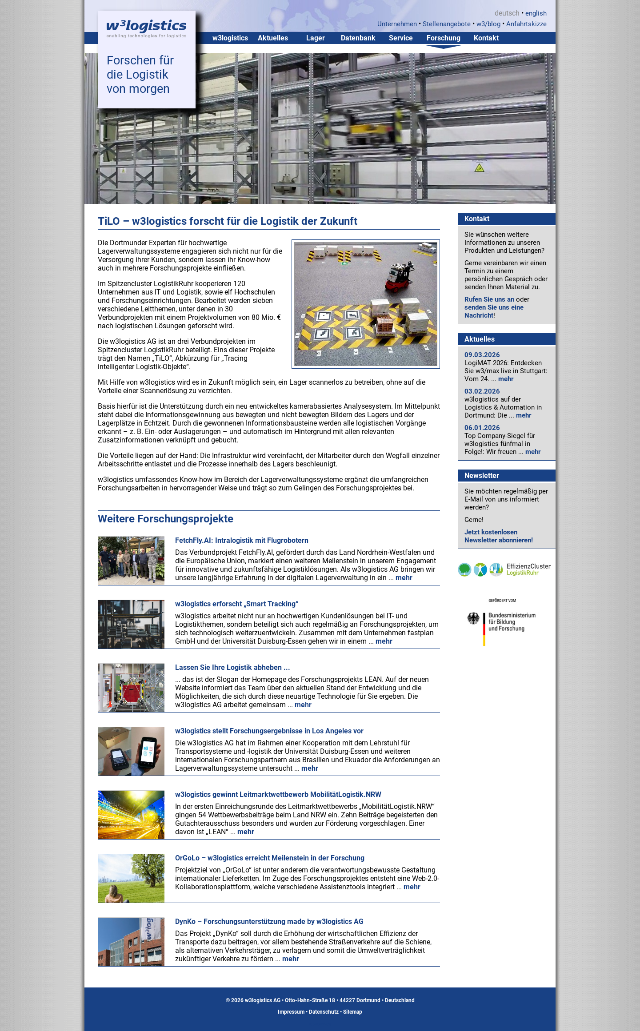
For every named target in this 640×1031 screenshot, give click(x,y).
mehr (505, 379)
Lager (315, 38)
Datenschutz (324, 1012)
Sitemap (352, 1012)
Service (401, 38)
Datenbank (358, 38)
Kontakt (486, 38)
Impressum (291, 1012)
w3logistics (230, 38)
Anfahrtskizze (526, 24)
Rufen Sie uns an (489, 299)
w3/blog (488, 24)
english (536, 13)
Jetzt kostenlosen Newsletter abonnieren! (498, 536)
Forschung (443, 38)
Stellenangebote (447, 24)
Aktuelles (273, 38)
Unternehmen (397, 24)
